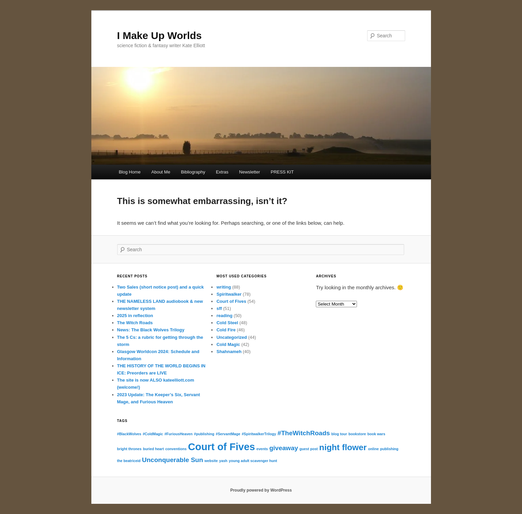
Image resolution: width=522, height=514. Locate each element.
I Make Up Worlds (159, 35)
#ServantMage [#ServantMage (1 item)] (228, 434)
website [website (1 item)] (211, 461)
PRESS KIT (282, 172)
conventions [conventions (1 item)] (176, 449)
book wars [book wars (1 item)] (376, 434)
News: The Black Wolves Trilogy (150, 329)
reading (224, 315)
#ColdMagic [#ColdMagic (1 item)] (153, 434)
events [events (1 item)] (262, 449)
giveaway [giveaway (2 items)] (283, 448)
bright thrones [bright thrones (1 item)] (129, 449)
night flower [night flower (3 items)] (343, 447)
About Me (160, 172)
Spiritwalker (228, 294)
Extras (222, 172)
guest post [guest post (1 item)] (309, 449)
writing (223, 287)
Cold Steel (227, 322)
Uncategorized (231, 337)
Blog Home (130, 172)
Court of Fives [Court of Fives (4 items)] (221, 446)
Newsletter (249, 172)
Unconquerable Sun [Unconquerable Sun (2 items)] (172, 459)
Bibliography (193, 172)
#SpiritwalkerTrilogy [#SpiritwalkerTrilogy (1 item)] (259, 434)
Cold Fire (225, 329)
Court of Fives (231, 301)
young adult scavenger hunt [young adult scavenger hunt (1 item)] (253, 461)
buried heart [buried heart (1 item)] (153, 449)
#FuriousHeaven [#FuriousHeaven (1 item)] (178, 434)
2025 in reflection (135, 315)
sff (219, 308)
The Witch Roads (135, 322)
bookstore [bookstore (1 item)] (357, 434)
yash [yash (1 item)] (223, 461)
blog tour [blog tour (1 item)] (339, 434)
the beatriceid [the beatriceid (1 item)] (129, 461)
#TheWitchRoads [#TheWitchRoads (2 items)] (303, 433)
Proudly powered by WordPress (261, 490)
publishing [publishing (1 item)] (389, 449)
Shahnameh (228, 351)
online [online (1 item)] (373, 449)
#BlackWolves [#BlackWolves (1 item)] (129, 434)
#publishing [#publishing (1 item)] (204, 434)
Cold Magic (228, 344)
